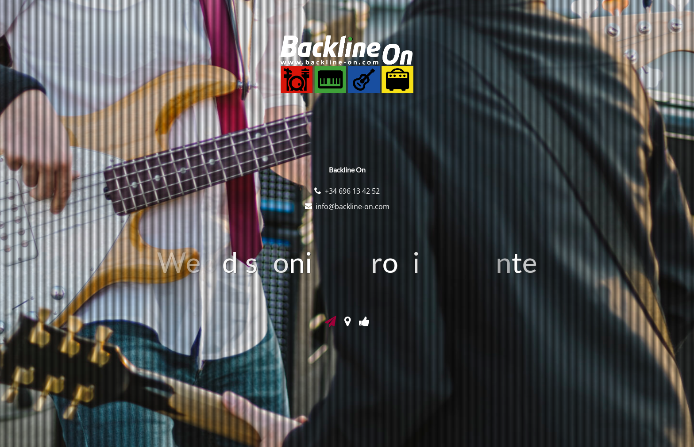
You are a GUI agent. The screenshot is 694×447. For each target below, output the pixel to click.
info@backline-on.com (352, 206)
